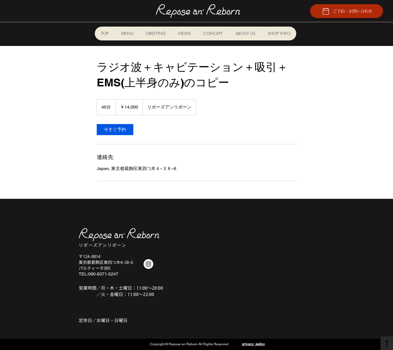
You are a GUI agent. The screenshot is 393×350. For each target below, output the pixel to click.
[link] (115, 129)
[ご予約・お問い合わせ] (346, 11)
